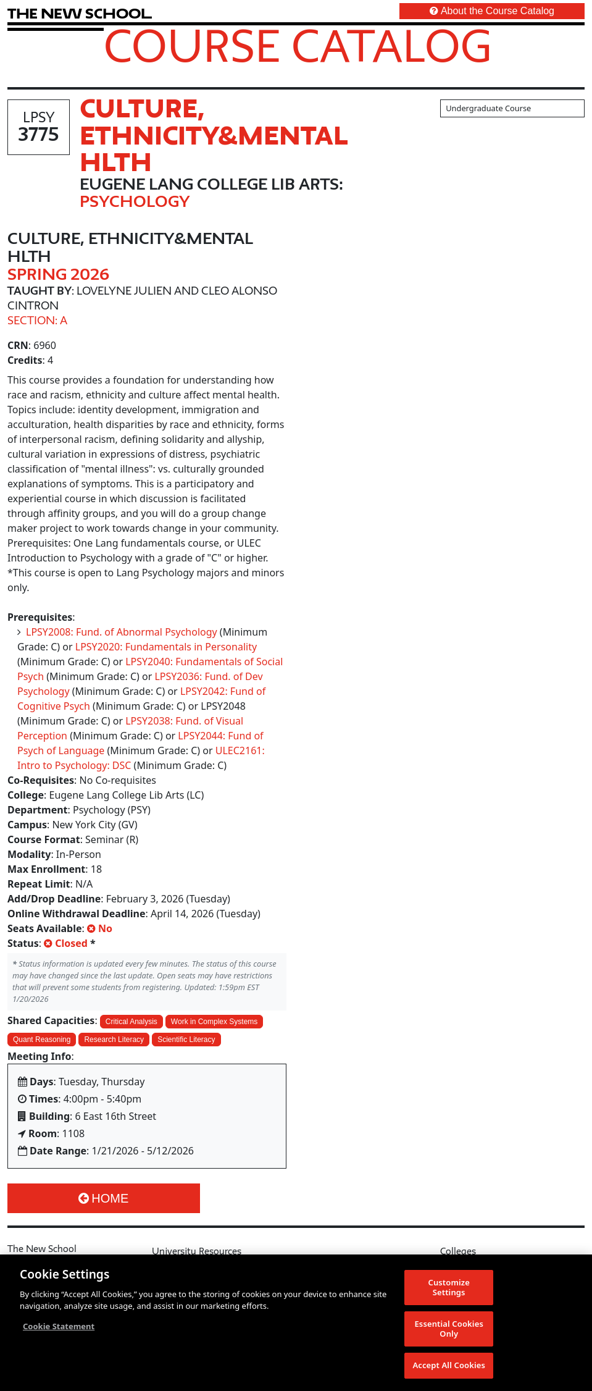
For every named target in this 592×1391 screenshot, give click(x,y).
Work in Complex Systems (214, 1021)
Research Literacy (114, 1039)
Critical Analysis (131, 1021)
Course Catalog (298, 45)
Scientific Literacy (186, 1039)
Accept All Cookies (448, 1366)
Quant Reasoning (41, 1039)
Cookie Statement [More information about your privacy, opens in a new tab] (58, 1327)
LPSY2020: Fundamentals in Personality (166, 646)
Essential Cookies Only (448, 1329)
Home (103, 1198)
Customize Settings (449, 1288)
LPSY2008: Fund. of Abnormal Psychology (121, 632)
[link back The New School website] (79, 13)
